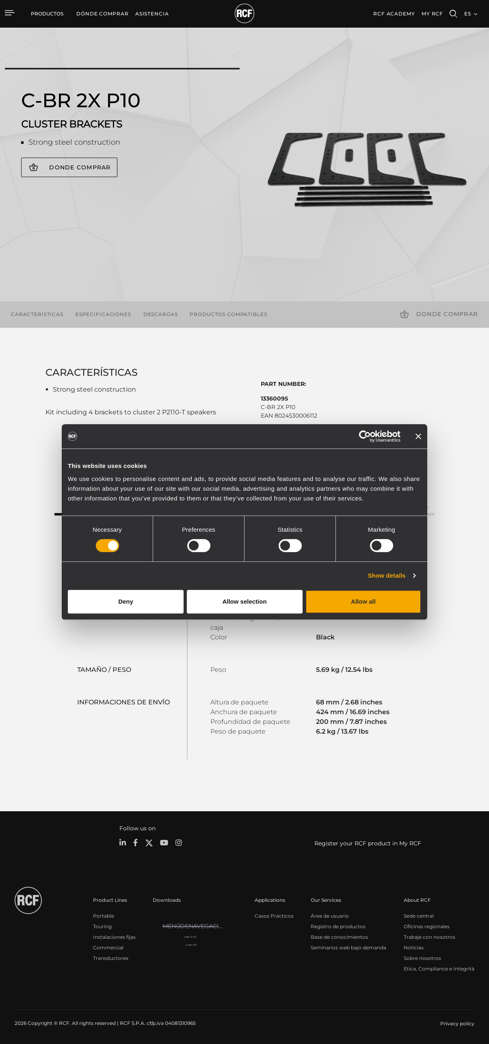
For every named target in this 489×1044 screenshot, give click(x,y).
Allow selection (244, 601)
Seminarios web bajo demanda (348, 947)
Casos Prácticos (274, 915)
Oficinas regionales (427, 926)
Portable (103, 915)
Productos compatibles (228, 314)
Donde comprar (79, 167)
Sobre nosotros (422, 958)
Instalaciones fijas (114, 937)
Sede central (419, 915)
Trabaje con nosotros (429, 937)
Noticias (414, 947)
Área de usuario (330, 915)
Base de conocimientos (339, 937)
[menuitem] (102, 13)
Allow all (363, 601)
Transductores (110, 958)
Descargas (160, 314)
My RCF (432, 14)
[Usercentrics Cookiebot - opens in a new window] (364, 436)
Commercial (108, 947)
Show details (387, 575)
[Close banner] (418, 436)
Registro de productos (338, 926)
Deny (125, 601)
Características (37, 314)
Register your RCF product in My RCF (367, 843)
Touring (102, 926)
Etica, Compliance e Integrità (439, 968)
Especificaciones (103, 314)
